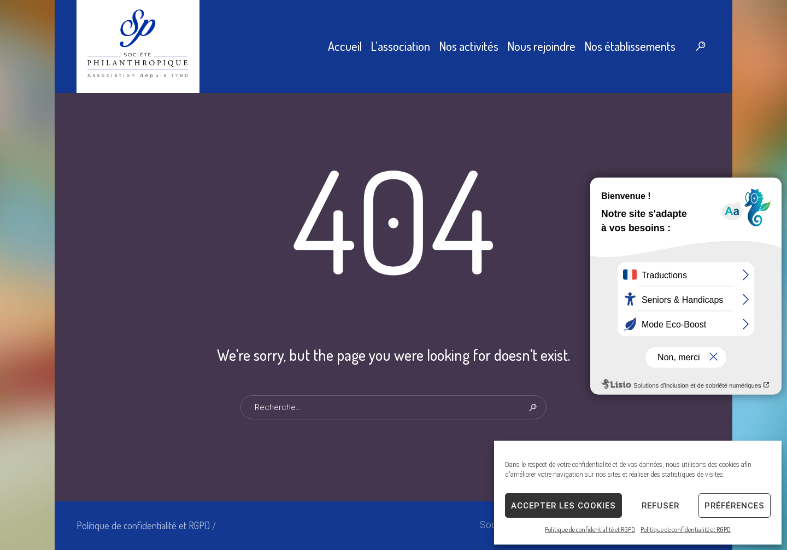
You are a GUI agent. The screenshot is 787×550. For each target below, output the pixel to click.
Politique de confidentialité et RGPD (590, 529)
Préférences (734, 506)
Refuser (660, 506)
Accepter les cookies (563, 506)
